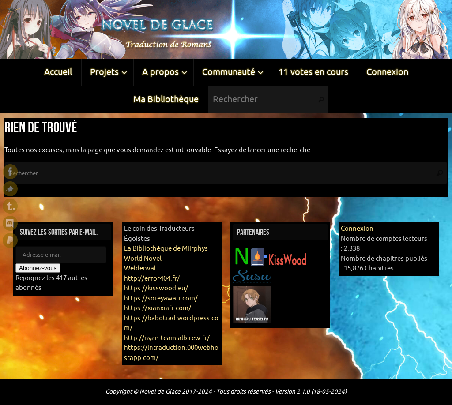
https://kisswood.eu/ (156, 288)
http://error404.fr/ (152, 278)
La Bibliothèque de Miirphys (166, 248)
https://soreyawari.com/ (161, 298)
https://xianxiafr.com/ (157, 308)
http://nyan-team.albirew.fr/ (167, 338)
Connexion (357, 229)
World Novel (143, 259)
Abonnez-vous (37, 268)
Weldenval (140, 268)
